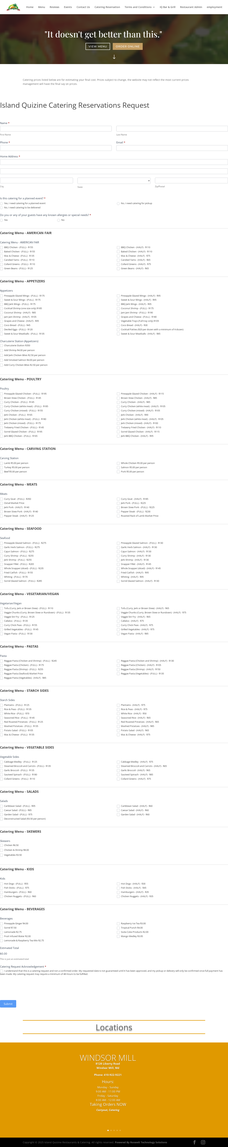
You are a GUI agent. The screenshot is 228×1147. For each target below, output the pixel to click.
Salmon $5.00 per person (132, 467)
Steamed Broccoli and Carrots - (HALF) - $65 (142, 766)
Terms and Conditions (138, 7)
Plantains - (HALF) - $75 (131, 705)
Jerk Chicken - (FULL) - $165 (16, 415)
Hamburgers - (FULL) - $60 (16, 892)
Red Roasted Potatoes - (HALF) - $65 (138, 722)
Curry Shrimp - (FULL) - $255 (16, 555)
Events (68, 7)
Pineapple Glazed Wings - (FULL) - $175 (22, 295)
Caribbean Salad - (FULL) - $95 (17, 806)
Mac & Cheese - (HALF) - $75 (133, 256)
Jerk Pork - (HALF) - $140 (14, 507)
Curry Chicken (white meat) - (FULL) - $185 (24, 406)
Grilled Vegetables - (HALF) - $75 (135, 629)
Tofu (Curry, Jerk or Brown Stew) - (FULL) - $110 (26, 608)
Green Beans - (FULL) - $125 (16, 268)
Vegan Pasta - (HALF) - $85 (132, 633)
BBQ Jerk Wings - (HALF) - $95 (134, 304)
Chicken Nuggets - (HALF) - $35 (135, 896)
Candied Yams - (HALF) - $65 (133, 260)
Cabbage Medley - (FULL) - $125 (18, 761)
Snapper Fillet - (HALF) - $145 (134, 564)
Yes (4, 220)
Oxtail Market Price (12, 503)
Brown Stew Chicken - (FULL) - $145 (20, 398)
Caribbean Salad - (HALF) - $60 (134, 806)
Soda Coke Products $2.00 (132, 932)
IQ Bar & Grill (167, 7)
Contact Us (83, 7)
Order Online (127, 46)
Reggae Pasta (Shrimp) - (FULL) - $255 (21, 669)
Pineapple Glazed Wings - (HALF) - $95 (138, 295)
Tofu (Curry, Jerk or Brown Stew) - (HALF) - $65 (143, 608)
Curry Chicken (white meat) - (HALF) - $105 (141, 406)
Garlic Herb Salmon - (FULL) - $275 (20, 547)
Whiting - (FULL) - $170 (14, 577)
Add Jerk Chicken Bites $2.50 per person (23, 355)
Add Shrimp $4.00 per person (17, 350)
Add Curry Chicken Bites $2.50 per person (24, 365)
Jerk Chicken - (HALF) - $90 (132, 415)
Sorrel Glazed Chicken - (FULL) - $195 (21, 431)
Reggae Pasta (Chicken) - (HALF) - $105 (139, 665)
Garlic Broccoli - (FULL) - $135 (17, 770)
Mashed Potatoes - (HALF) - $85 (135, 726)
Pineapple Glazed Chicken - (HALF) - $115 (140, 393)
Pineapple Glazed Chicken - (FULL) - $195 (23, 393)
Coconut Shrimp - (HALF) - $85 (18, 312)
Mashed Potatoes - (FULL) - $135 (19, 726)
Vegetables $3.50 (11, 855)
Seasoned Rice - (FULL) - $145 (17, 717)
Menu (41, 7)
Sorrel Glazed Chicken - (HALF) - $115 (138, 431)
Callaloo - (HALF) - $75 (130, 621)
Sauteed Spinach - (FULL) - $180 (18, 774)
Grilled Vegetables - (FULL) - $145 (19, 629)
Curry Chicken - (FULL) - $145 (17, 402)
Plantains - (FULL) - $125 (14, 705)
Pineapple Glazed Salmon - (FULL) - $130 (140, 543)
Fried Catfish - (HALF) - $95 (133, 572)
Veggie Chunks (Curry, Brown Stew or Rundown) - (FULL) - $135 (35, 612)
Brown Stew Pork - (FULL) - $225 (135, 507)
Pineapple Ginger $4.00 (14, 923)
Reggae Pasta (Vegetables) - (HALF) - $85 (23, 678)
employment (214, 7)
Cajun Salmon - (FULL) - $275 (17, 551)
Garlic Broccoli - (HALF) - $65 (133, 770)
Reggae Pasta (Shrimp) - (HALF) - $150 (138, 669)
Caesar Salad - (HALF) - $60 (133, 810)
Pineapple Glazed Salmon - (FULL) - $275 (23, 543)
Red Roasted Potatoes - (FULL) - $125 (21, 722)
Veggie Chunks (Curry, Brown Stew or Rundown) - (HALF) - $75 (151, 612)
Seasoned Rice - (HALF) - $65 (134, 717)
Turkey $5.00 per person (15, 467)
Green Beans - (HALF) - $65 (133, 268)
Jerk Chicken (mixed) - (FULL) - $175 (20, 423)
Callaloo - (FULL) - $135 (14, 621)
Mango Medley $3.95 (130, 936)
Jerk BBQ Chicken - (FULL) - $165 (18, 436)
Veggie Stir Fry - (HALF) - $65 (133, 616)
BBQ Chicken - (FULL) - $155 (16, 247)
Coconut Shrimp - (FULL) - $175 (135, 308)
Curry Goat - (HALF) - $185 (132, 499)
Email (120, 142)
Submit (8, 1004)
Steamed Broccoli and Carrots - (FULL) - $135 (25, 766)
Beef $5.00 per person (13, 471)
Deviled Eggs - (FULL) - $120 (16, 329)
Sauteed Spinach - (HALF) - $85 (135, 774)
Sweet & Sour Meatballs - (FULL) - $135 (22, 333)
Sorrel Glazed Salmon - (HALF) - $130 (138, 581)
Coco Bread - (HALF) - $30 (132, 325)
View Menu (98, 46)
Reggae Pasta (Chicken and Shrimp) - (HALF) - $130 (145, 661)
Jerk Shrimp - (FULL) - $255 (16, 560)
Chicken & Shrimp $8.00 (14, 850)
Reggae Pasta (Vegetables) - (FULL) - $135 (140, 673)
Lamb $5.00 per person (14, 463)
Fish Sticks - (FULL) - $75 (14, 887)
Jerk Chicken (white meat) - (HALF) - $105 (140, 419)
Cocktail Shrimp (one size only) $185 (21, 308)
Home (29, 7)
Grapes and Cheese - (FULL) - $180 (137, 317)
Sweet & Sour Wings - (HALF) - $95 (136, 300)
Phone (5, 142)
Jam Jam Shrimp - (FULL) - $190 (135, 312)
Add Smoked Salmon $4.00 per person (22, 360)
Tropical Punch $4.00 (130, 927)
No (60, 220)
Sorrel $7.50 (8, 927)
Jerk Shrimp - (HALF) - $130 (133, 560)
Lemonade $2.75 (11, 932)
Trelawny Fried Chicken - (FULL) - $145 (22, 427)
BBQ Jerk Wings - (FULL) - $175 (17, 304)
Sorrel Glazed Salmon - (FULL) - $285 (21, 581)
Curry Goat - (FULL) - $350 (15, 499)
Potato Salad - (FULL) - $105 (16, 730)
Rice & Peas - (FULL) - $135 (15, 709)
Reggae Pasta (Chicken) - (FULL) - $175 (22, 665)
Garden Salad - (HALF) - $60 (133, 814)
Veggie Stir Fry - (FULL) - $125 (17, 616)
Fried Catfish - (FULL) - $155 (16, 572)
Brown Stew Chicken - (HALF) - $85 (137, 398)
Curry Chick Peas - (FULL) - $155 (18, 625)
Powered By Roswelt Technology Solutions (141, 1142)
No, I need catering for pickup (134, 203)
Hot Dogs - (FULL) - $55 (14, 883)
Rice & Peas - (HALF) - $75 (132, 709)
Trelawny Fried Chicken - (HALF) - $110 (139, 427)
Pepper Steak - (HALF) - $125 (17, 516)
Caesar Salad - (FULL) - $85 (16, 810)
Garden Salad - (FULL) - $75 (16, 814)
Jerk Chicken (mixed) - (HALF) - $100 (137, 423)
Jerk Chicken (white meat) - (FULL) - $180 (23, 419)
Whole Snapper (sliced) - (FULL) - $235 (21, 568)
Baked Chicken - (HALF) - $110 (134, 251)
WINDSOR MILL (108, 1063)
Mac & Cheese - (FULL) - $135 (17, 256)
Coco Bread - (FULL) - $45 (15, 325)
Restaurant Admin (191, 7)
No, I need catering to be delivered (20, 207)
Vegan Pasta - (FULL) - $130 (16, 633)
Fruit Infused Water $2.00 (15, 936)
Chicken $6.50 (9, 845)
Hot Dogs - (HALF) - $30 (131, 883)
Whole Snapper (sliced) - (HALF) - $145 (139, 568)
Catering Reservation (107, 7)
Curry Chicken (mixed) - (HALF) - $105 (138, 410)
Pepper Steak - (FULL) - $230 (133, 511)
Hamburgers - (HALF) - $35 (133, 892)
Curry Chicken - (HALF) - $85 (133, 402)
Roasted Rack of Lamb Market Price (137, 516)
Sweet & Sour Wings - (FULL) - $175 (20, 300)
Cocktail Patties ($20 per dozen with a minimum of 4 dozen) (150, 329)
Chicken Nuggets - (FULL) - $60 (18, 896)
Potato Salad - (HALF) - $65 (133, 730)
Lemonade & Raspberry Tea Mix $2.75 (22, 940)
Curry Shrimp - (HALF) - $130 (134, 555)
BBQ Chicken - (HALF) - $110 (133, 247)
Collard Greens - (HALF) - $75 (134, 264)
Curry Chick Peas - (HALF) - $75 (135, 625)
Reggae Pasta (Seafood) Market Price (21, 673)
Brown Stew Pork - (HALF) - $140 (19, 511)
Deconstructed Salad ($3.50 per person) (23, 818)
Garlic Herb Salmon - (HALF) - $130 (137, 547)
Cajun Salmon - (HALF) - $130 (134, 551)
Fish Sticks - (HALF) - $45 (131, 887)
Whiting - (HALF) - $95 (130, 577)
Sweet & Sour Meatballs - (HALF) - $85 (138, 333)
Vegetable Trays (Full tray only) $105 (138, 321)
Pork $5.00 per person (130, 471)
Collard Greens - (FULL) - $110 (17, 264)
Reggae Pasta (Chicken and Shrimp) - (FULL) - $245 (28, 661)
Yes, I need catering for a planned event (23, 203)
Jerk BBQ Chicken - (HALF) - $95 (135, 436)
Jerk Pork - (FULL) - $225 (131, 503)
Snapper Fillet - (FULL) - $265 (17, 564)
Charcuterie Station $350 (15, 345)
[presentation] (27, 988)
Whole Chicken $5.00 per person (136, 463)
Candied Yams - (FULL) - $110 (17, 260)
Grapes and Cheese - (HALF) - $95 (19, 321)
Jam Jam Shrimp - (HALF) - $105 (18, 317)
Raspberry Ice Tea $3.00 (131, 923)
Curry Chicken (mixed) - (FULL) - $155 (21, 410)
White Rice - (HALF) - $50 (131, 713)
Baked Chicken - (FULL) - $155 (17, 251)
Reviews (54, 7)
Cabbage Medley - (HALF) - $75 (135, 761)
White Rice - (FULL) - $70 (14, 713)
